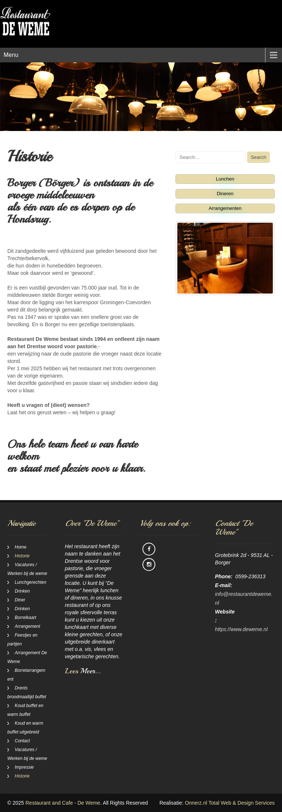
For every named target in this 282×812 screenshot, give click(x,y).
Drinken (22, 591)
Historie (22, 555)
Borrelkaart (25, 617)
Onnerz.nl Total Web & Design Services (230, 803)
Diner (20, 599)
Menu (11, 55)
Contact (22, 740)
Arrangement (27, 626)
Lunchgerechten (30, 582)
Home (20, 547)
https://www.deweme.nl (241, 629)
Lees (83, 671)
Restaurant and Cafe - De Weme (62, 803)
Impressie (24, 767)
